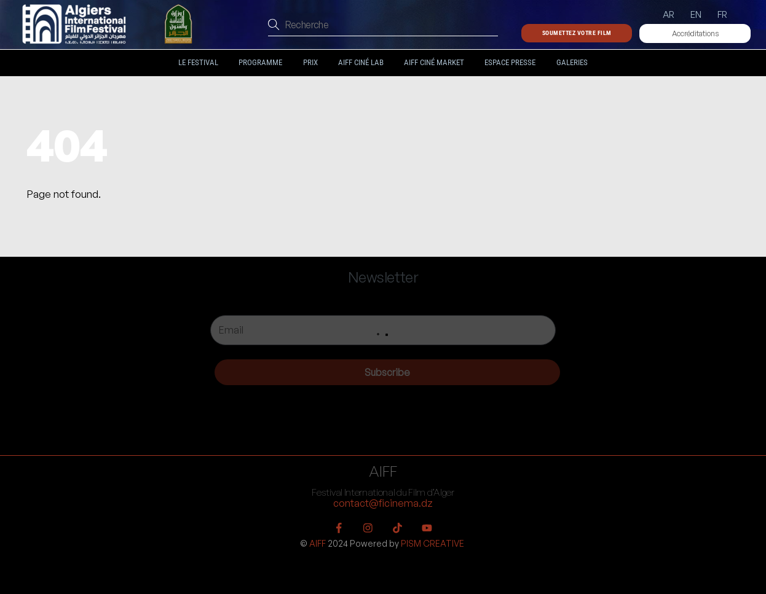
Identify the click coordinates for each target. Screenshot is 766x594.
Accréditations (695, 33)
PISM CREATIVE (432, 543)
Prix (310, 62)
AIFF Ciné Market (434, 62)
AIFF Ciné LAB (361, 62)
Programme (260, 62)
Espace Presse (509, 62)
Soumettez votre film (577, 32)
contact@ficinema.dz (383, 503)
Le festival (198, 62)
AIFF (317, 543)
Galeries (572, 62)
